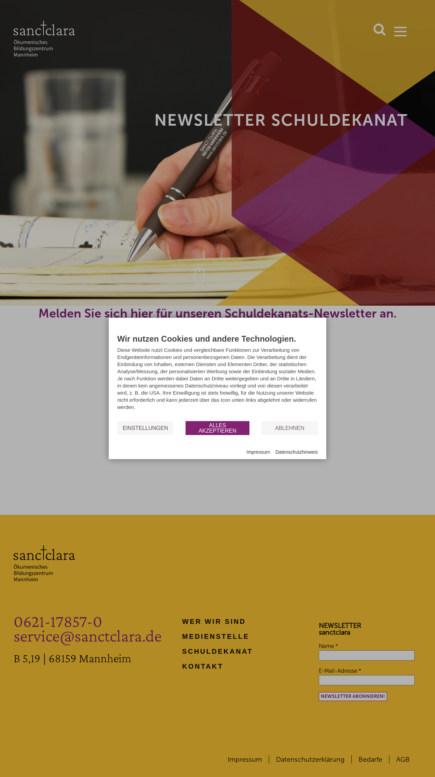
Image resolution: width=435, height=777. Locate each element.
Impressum (258, 452)
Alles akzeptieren (217, 427)
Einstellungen (145, 428)
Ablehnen (289, 428)
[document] (217, 377)
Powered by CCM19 (137, 452)
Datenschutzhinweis (296, 452)
